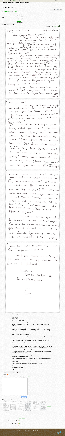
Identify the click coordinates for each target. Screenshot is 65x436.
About (22, 0)
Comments (17, 2)
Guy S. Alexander (6, 11)
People (18, 0)
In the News (19, 21)
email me (23, 418)
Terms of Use (29, 430)
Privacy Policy (36, 430)
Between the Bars (8, 0)
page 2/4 (7, 99)
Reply (51, 9)
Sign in (56, 0)
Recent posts (11, 2)
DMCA (40, 430)
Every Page (27, 2)
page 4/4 (7, 241)
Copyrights (24, 430)
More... (49, 406)
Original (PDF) (57, 26)
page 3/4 (7, 170)
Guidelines (30, 377)
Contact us (19, 430)
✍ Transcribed (59, 9)
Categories (5, 2)
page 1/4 (7, 28)
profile (15, 11)
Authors (22, 2)
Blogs (14, 0)
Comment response (7, 7)
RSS (19, 418)
